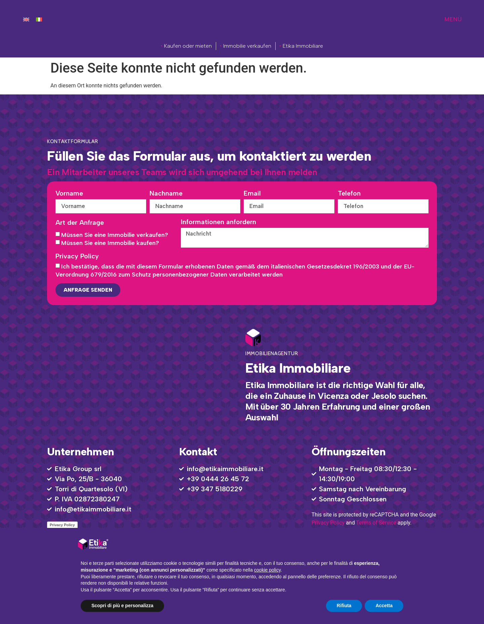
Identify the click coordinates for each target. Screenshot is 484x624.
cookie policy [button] (267, 570)
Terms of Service (376, 524)
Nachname (166, 193)
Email (252, 193)
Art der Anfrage (79, 223)
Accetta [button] (384, 605)
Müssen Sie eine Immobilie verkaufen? (114, 236)
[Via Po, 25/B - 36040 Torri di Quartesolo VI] (138, 377)
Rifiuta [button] (344, 605)
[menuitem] (26, 19)
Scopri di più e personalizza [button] (122, 605)
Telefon (349, 193)
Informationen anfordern (218, 222)
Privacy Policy (77, 257)
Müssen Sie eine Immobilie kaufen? (110, 244)
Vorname (69, 193)
